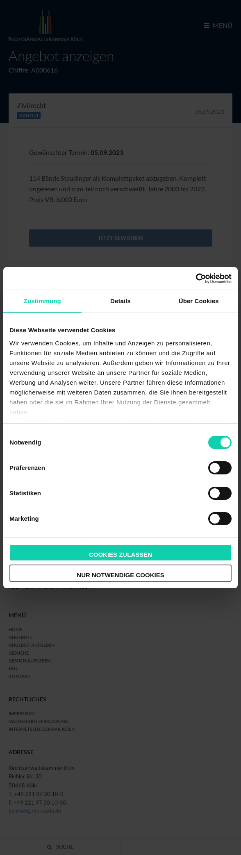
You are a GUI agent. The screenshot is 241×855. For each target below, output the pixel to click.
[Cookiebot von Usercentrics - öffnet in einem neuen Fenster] (196, 278)
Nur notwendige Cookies (120, 575)
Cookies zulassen (120, 554)
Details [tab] (120, 300)
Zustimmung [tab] (42, 300)
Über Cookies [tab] (199, 300)
